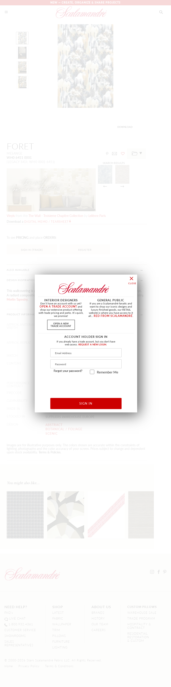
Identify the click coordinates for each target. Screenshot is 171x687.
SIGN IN (85, 403)
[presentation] (86, 384)
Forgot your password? (68, 371)
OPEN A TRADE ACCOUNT (58, 306)
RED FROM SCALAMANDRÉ (113, 316)
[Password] (86, 363)
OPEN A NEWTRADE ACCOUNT (61, 325)
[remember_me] (92, 372)
